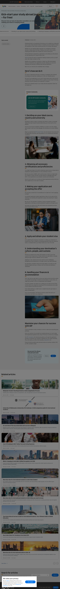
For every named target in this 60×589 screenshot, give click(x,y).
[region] (19, 581)
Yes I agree (30, 581)
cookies (7, 580)
